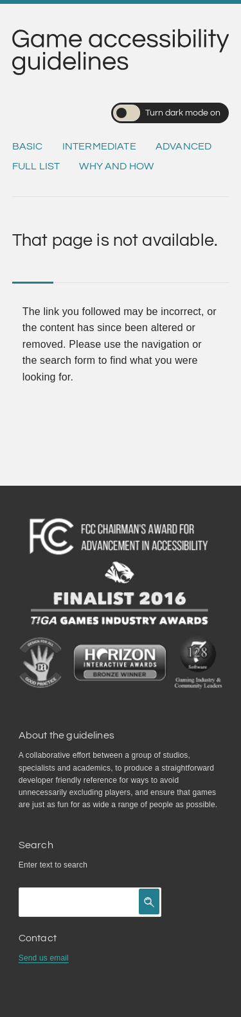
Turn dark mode (166, 113)
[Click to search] (149, 901)
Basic (27, 146)
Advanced (183, 146)
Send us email (44, 957)
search (75, 864)
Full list (36, 166)
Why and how (116, 166)
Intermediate (99, 146)
